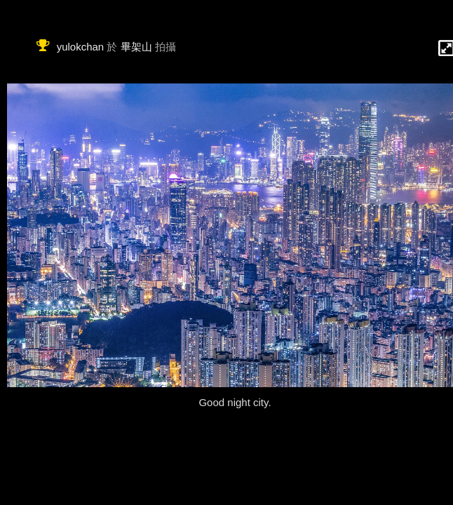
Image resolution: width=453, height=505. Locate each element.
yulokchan (80, 47)
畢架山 (136, 47)
